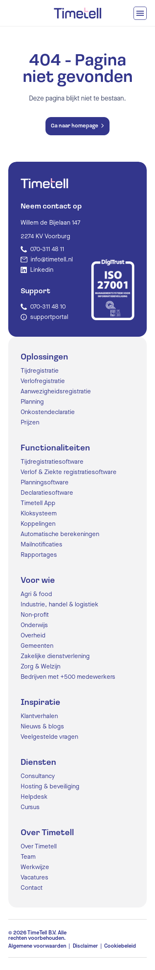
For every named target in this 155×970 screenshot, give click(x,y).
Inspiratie (40, 703)
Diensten (38, 763)
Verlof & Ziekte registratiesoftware (69, 472)
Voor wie (38, 581)
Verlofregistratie (43, 381)
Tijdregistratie (40, 371)
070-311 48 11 (47, 249)
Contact (32, 888)
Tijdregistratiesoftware (52, 462)
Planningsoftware (45, 482)
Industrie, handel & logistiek (59, 604)
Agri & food (36, 594)
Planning (32, 402)
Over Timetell (47, 833)
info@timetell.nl (52, 259)
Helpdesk (34, 797)
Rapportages (39, 555)
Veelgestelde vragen (49, 737)
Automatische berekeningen (60, 534)
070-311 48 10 (48, 307)
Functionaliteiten (55, 448)
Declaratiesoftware (47, 493)
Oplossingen (44, 357)
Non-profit (35, 615)
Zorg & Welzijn (40, 666)
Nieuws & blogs (42, 726)
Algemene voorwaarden (37, 946)
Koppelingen (38, 524)
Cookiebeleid (120, 946)
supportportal (49, 317)
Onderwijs (34, 625)
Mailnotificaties (41, 544)
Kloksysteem (39, 513)
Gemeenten (37, 646)
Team (28, 857)
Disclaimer (85, 946)
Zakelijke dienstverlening (55, 656)
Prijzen (30, 422)
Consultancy (38, 776)
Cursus (30, 807)
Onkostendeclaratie (48, 412)
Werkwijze (35, 867)
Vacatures (34, 877)
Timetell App (38, 503)
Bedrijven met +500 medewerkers (68, 677)
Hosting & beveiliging (50, 786)
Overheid (33, 635)
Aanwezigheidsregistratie (56, 391)
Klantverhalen (39, 716)
